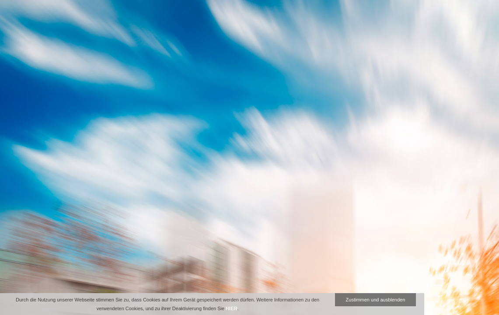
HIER (231, 308)
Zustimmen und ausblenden (375, 299)
